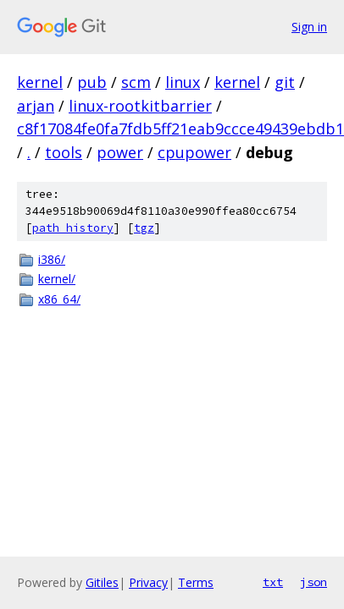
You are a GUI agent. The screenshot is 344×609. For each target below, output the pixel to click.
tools (63, 152)
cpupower (194, 152)
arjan (35, 106)
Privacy (148, 582)
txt (273, 582)
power (120, 152)
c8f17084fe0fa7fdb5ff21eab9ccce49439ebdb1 (180, 128)
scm (136, 82)
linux (182, 82)
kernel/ (56, 279)
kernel (40, 82)
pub (92, 82)
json (313, 582)
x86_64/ (59, 299)
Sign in (309, 27)
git (285, 82)
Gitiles (102, 582)
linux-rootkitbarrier (140, 106)
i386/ (51, 259)
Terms (196, 582)
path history (73, 228)
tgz (144, 228)
